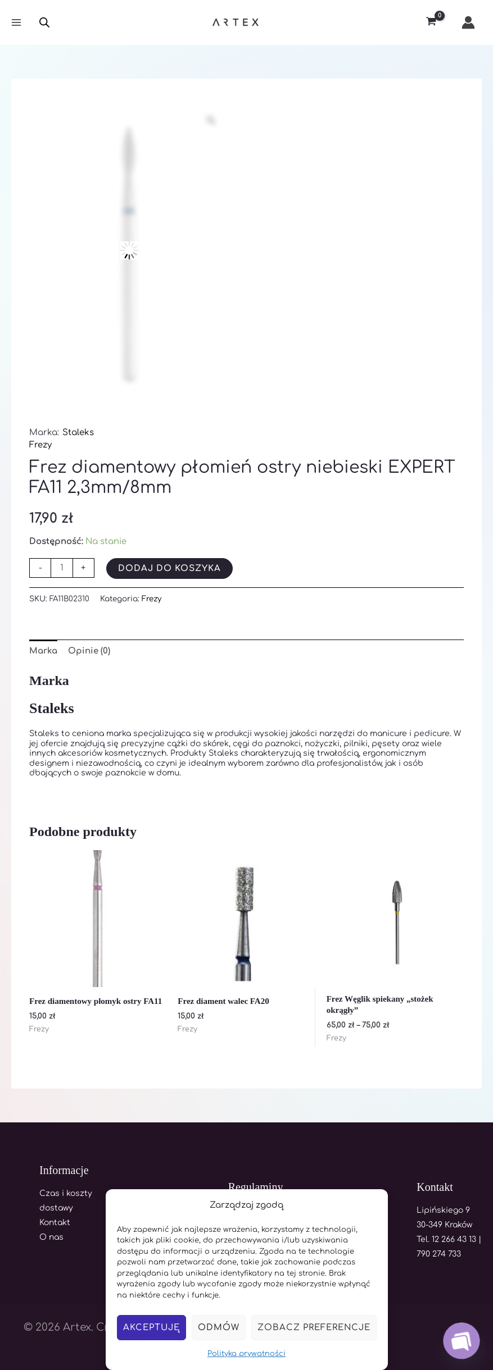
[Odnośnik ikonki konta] (468, 22)
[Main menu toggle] (16, 22)
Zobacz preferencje (313, 1327)
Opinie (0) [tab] (89, 651)
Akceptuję (151, 1327)
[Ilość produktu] (62, 568)
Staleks (78, 432)
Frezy (40, 445)
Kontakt (54, 1222)
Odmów (218, 1327)
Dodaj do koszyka (169, 568)
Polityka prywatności (246, 1354)
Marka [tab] (43, 651)
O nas (51, 1237)
